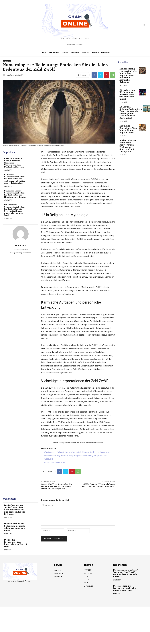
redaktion (10, 75)
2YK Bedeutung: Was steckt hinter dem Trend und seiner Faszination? (98, 485)
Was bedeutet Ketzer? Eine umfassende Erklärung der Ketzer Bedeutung (77, 452)
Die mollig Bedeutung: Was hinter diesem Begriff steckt (15, 540)
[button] (144, 24)
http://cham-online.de (20, 249)
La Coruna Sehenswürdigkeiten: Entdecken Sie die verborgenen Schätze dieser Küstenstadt (14, 179)
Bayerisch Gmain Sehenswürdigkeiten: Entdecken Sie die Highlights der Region (15, 194)
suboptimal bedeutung (54, 462)
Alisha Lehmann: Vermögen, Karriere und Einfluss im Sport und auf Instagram (127, 138)
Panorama (7, 61)
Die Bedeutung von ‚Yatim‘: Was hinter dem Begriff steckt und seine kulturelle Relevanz (15, 509)
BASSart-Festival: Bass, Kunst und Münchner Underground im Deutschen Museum (14, 163)
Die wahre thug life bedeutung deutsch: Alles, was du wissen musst (14, 526)
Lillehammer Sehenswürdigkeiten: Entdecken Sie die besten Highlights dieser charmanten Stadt (14, 210)
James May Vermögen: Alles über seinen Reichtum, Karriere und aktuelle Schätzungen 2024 (57, 486)
